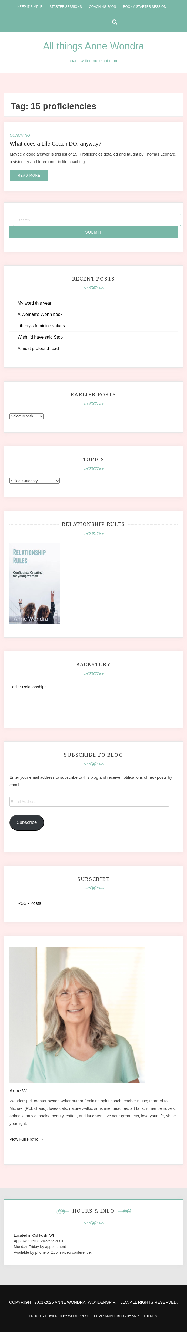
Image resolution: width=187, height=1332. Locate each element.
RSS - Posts (29, 903)
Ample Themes (144, 1316)
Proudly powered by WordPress (59, 1316)
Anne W (18, 1091)
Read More (29, 175)
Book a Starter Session (144, 7)
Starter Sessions (65, 7)
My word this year (34, 303)
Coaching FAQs (102, 7)
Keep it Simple (29, 7)
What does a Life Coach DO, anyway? (55, 144)
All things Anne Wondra (93, 46)
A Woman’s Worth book (40, 314)
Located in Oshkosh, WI (34, 1235)
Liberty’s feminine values (41, 325)
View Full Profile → (26, 1139)
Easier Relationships (29, 686)
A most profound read (38, 348)
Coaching (20, 135)
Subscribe (26, 822)
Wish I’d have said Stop (40, 337)
